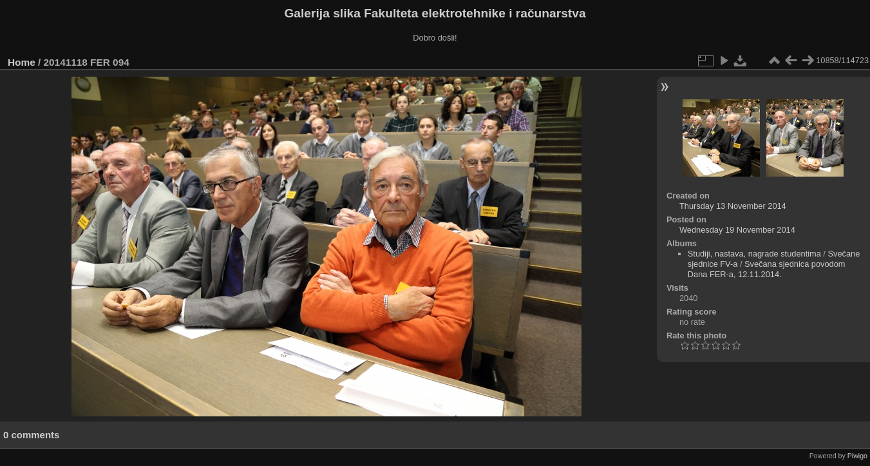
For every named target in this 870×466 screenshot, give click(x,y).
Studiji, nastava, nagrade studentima (754, 253)
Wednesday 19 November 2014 (737, 230)
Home (21, 62)
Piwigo (857, 456)
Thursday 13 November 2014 (732, 206)
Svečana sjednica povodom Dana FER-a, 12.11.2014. (767, 269)
